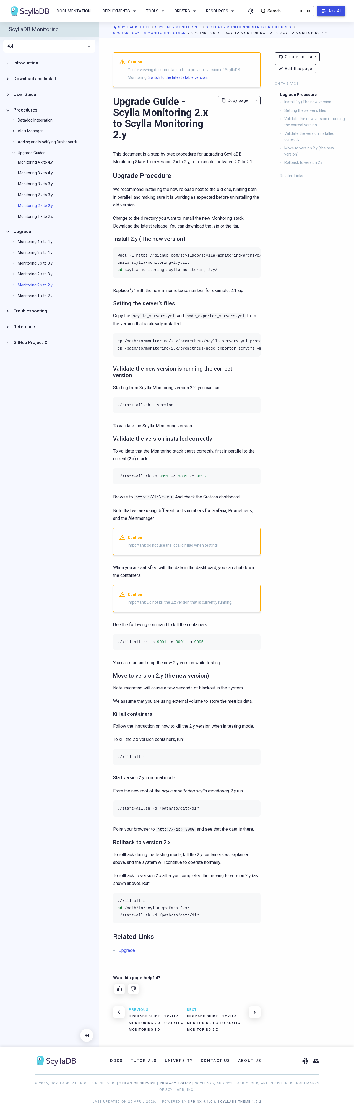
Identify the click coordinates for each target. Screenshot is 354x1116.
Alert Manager (30, 131)
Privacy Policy (175, 1083)
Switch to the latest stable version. (178, 77)
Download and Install (35, 78)
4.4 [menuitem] (49, 46)
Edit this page (295, 68)
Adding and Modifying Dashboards (48, 142)
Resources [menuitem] (221, 11)
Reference (24, 326)
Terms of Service (137, 1083)
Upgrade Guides (31, 153)
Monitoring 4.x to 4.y (35, 162)
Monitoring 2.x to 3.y (35, 195)
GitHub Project (28, 342)
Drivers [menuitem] (186, 11)
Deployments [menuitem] (120, 11)
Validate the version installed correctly (309, 136)
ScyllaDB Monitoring (178, 27)
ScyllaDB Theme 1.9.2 (239, 1102)
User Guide (25, 94)
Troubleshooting (30, 311)
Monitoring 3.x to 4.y (35, 173)
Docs (116, 1060)
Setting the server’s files (305, 110)
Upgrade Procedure (298, 94)
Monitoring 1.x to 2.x (35, 216)
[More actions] (256, 100)
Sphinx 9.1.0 (200, 1102)
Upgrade (22, 231)
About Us (250, 1060)
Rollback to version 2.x (303, 162)
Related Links (291, 176)
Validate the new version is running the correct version (314, 122)
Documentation (74, 11)
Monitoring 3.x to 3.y (35, 184)
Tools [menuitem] (156, 11)
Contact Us (215, 1060)
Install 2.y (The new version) (308, 102)
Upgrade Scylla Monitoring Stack (150, 33)
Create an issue (297, 57)
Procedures (25, 110)
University (179, 1060)
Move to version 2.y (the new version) (309, 151)
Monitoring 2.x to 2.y (35, 205)
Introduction (26, 63)
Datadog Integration (35, 120)
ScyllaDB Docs (131, 27)
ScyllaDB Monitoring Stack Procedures (249, 27)
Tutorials (144, 1060)
